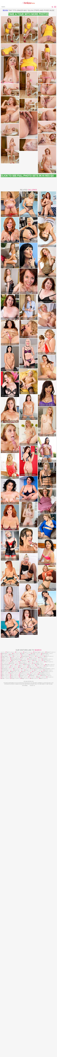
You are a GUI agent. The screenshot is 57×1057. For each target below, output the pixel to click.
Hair (31, 657)
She (20, 661)
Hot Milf (37, 664)
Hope (3, 666)
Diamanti (21, 675)
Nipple (38, 677)
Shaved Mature (23, 663)
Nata (3, 674)
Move (41, 678)
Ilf (16, 652)
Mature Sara (4, 653)
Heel (20, 667)
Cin (2, 663)
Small (3, 678)
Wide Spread (4, 668)
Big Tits (47, 664)
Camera (46, 666)
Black (3, 675)
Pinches (3, 657)
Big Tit (13, 660)
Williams (3, 660)
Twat (44, 660)
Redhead (32, 675)
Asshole (24, 671)
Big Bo (46, 656)
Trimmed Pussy (5, 670)
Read (3, 659)
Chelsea (30, 674)
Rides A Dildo (27, 664)
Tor (11, 667)
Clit (20, 674)
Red (35, 670)
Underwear (23, 660)
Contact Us (32, 685)
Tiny (2, 677)
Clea (46, 661)
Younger (33, 653)
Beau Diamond (42, 674)
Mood (12, 677)
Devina (40, 657)
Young (12, 678)
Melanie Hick (32, 654)
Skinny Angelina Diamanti (16, 659)
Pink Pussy (43, 675)
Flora (43, 654)
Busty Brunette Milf (32, 659)
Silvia (5, 10)
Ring (22, 657)
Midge (22, 678)
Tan (12, 666)
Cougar (40, 667)
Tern (37, 656)
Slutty (12, 661)
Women (35, 660)
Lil (47, 677)
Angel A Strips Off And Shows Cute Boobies (40, 668)
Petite (32, 678)
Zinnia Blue (44, 659)
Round (12, 657)
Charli (21, 677)
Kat (29, 661)
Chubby (22, 653)
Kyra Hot (46, 670)
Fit (29, 677)
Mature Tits (13, 671)
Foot (2, 672)
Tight (7, 652)
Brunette (11, 672)
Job (17, 664)
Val (22, 654)
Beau (3, 671)
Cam (34, 671)
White (20, 666)
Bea (23, 668)
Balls (30, 666)
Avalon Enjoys (45, 653)
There (3, 661)
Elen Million (42, 672)
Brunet (29, 667)
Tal (31, 672)
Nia (2, 654)
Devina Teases (37, 652)
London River (45, 671)
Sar (13, 653)
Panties (22, 672)
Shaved (48, 652)
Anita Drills (12, 663)
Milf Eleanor (12, 654)
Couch (25, 652)
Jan (38, 661)
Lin (14, 656)
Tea (11, 674)
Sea (12, 675)
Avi (37, 666)
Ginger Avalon (5, 656)
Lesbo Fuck (16, 670)
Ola (14, 668)
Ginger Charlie (36, 663)
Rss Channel (25, 685)
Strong (26, 670)
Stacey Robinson (25, 656)
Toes (3, 667)
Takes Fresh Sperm (6, 664)
